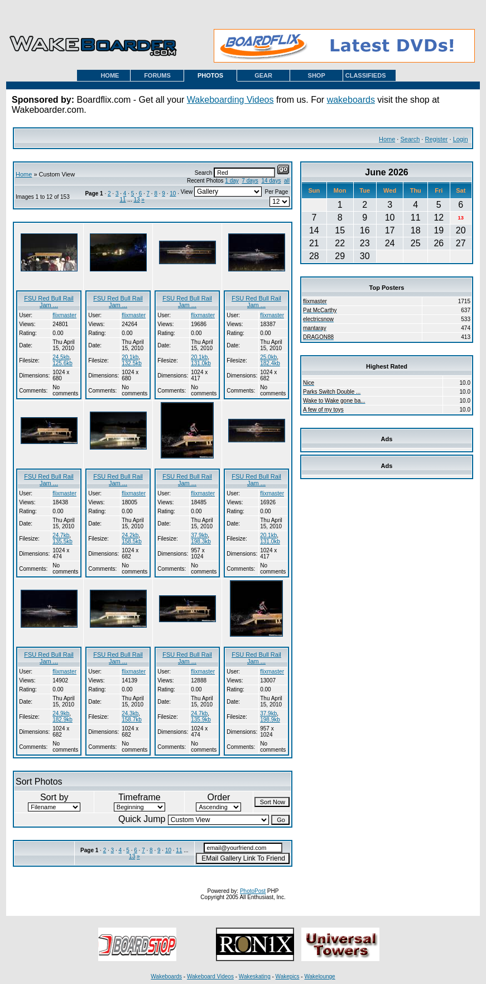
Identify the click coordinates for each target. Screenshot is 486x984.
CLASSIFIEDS (365, 75)
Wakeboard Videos (210, 976)
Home (387, 139)
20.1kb (130, 357)
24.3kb (130, 713)
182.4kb (270, 363)
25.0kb (268, 357)
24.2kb (130, 535)
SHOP (316, 75)
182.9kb (62, 719)
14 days (271, 181)
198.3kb (201, 541)
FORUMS (157, 75)
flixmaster (64, 315)
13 (136, 200)
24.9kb (60, 713)
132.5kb (132, 363)
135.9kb (201, 719)
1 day (231, 181)
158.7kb (132, 719)
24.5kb (60, 357)
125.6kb (62, 363)
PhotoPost (253, 891)
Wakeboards (166, 976)
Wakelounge (319, 976)
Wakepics (288, 976)
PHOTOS (210, 75)
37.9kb (199, 535)
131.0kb (201, 363)
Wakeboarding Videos (230, 99)
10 (173, 193)
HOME (109, 75)
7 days (250, 181)
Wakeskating (255, 976)
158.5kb (132, 541)
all (287, 181)
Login (460, 139)
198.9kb (270, 719)
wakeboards (351, 99)
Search (410, 139)
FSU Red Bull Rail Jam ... (49, 301)
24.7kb (60, 535)
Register (436, 139)
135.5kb (62, 541)
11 (122, 200)
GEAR (263, 75)
